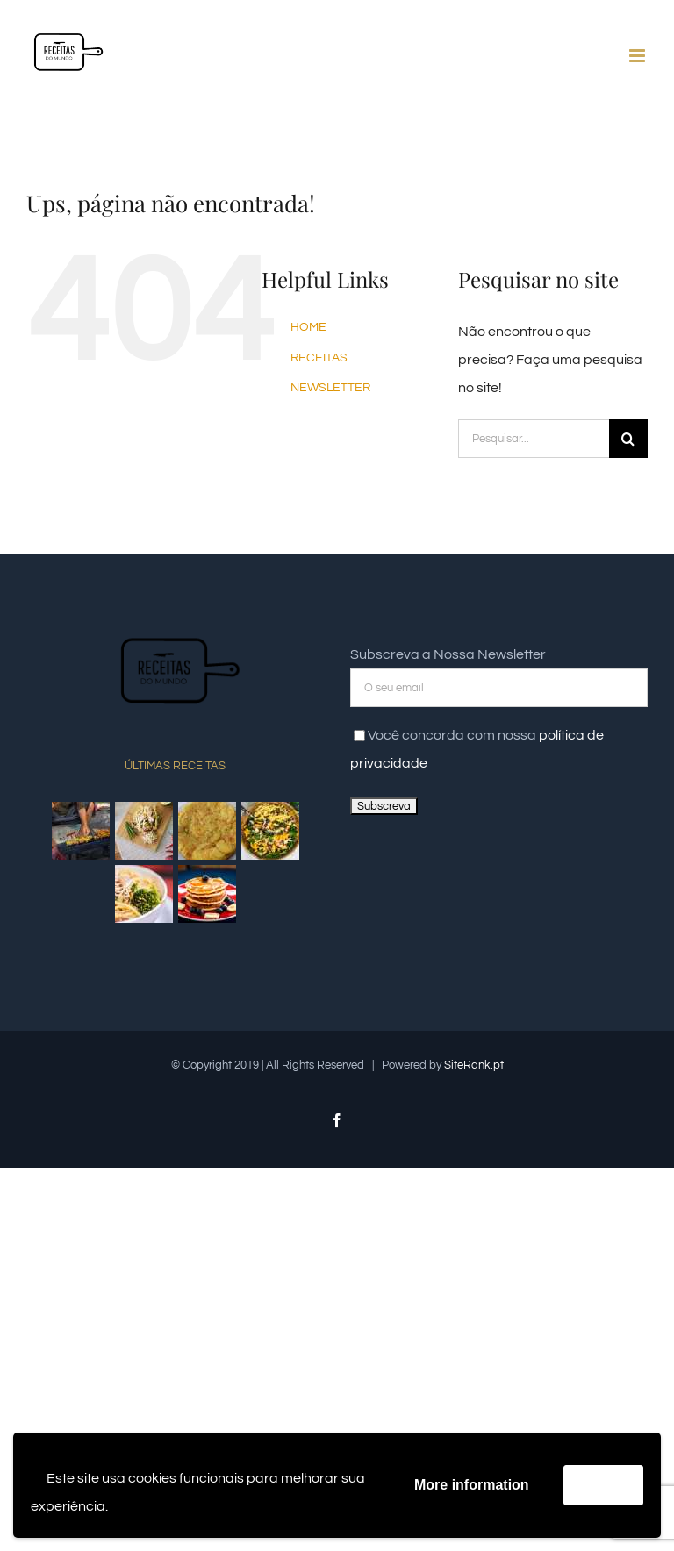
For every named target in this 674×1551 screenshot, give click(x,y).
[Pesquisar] (628, 438)
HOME (308, 327)
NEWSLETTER (330, 388)
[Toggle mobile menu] (638, 55)
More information (471, 1484)
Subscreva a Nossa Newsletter (448, 654)
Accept (603, 1484)
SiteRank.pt (474, 1065)
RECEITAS (319, 358)
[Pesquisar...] (533, 438)
